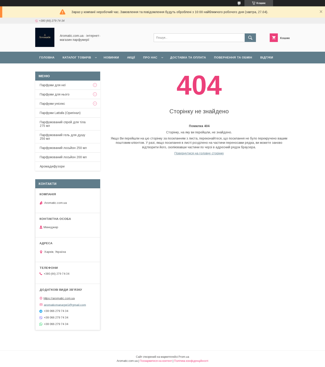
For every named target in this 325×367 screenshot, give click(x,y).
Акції (131, 57)
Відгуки (266, 57)
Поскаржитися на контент (156, 360)
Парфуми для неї (53, 85)
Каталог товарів (77, 57)
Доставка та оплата (188, 57)
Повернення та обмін (233, 57)
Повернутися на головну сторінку (199, 153)
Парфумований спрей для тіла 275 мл (63, 124)
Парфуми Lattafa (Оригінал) (60, 113)
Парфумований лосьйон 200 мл (63, 157)
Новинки (111, 57)
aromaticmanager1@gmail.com (65, 304)
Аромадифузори (52, 166)
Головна (46, 57)
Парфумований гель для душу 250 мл (62, 136)
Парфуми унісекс (52, 103)
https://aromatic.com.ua (59, 298)
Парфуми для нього (55, 94)
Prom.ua (184, 356)
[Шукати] (250, 37)
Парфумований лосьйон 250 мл (63, 148)
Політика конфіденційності (191, 360)
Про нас (150, 57)
